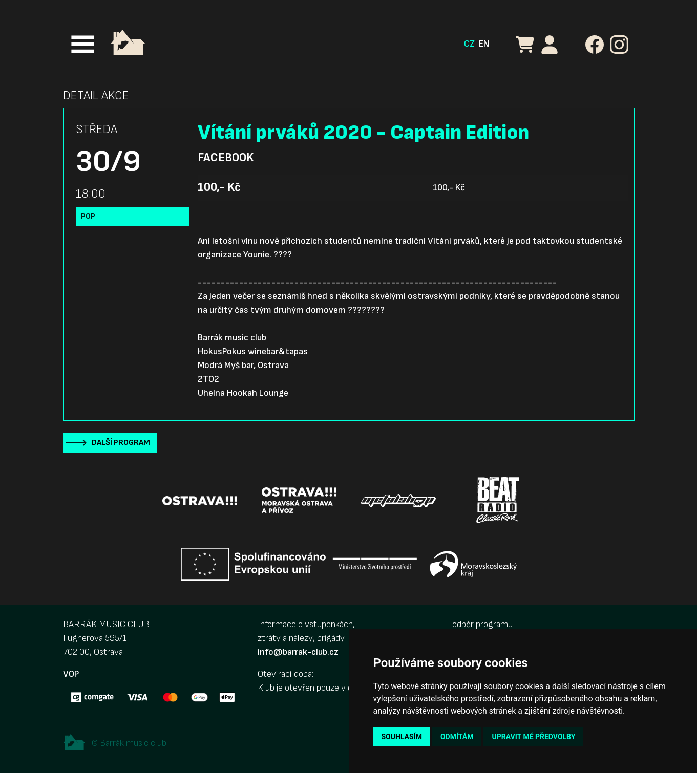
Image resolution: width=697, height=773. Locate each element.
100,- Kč (219, 187)
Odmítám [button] (457, 737)
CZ (469, 43)
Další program (121, 442)
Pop (88, 216)
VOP (71, 674)
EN (484, 43)
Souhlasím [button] (402, 737)
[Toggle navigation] (82, 44)
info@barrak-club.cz (298, 652)
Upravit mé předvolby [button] (533, 737)
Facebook (226, 158)
